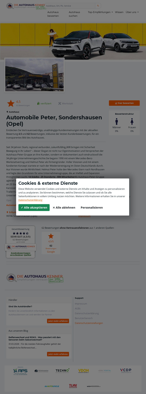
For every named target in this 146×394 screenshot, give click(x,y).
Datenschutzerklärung (30, 200)
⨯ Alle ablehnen (64, 207)
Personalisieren (92, 207)
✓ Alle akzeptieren (34, 207)
